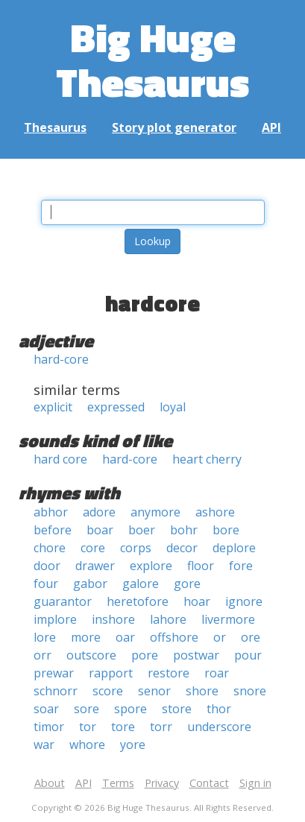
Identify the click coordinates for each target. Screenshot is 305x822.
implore (55, 619)
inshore (113, 619)
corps (135, 548)
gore (187, 583)
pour (248, 655)
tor (87, 726)
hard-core (61, 359)
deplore (234, 548)
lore (45, 637)
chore (50, 548)
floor (200, 565)
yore (132, 744)
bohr (184, 530)
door (47, 565)
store (177, 709)
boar (100, 530)
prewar (54, 673)
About (49, 783)
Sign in (255, 783)
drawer (95, 565)
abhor (51, 512)
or (219, 637)
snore (249, 691)
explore (151, 565)
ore (250, 637)
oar (125, 637)
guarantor (63, 601)
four (46, 583)
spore (130, 709)
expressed (116, 407)
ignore (243, 601)
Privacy (162, 783)
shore (202, 691)
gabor (90, 583)
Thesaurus (55, 127)
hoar (196, 601)
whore (87, 744)
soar (46, 709)
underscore (219, 726)
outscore (91, 655)
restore (168, 673)
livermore (228, 619)
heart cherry (207, 459)
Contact (209, 783)
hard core (60, 459)
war (44, 744)
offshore (174, 637)
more (86, 637)
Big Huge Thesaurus (152, 59)
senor (154, 691)
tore (123, 726)
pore (144, 655)
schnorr (56, 691)
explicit (53, 407)
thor (219, 709)
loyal (173, 407)
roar (216, 673)
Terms (118, 783)
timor (49, 726)
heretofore (138, 601)
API (271, 127)
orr (42, 655)
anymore (155, 512)
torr (161, 726)
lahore (168, 619)
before (53, 530)
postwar (196, 655)
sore (86, 709)
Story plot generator (174, 127)
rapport (111, 673)
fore (241, 565)
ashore (215, 512)
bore (226, 530)
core (93, 548)
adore (99, 512)
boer (141, 530)
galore (140, 583)
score (107, 691)
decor (182, 548)
